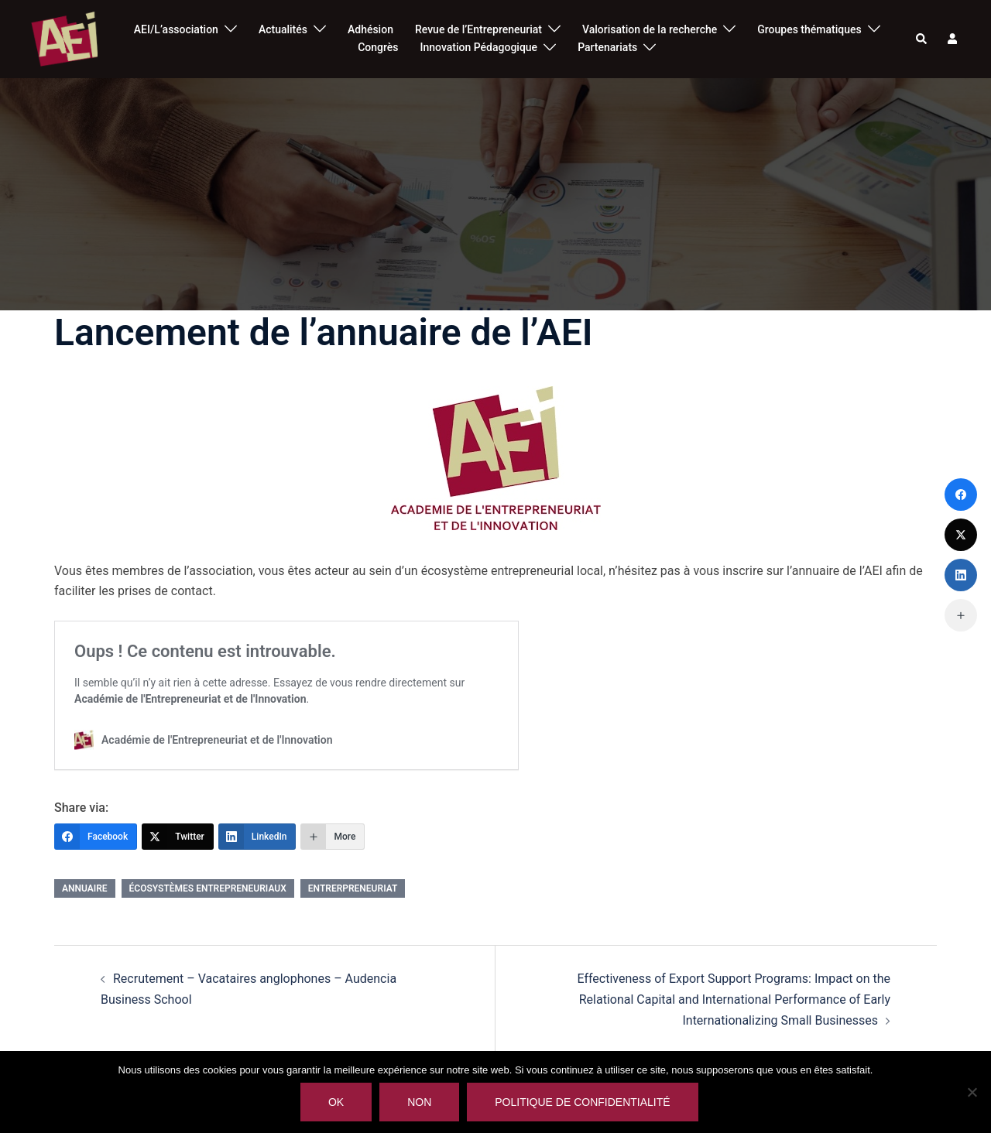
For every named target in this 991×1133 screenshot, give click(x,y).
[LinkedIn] (257, 836)
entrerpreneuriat (353, 888)
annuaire (85, 888)
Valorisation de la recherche (649, 29)
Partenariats (607, 47)
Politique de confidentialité (582, 1102)
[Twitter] (178, 836)
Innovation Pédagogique (479, 47)
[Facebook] (95, 836)
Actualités (283, 29)
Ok (336, 1102)
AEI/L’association (176, 29)
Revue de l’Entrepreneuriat (478, 29)
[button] (922, 39)
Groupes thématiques (809, 29)
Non (419, 1102)
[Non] (971, 1092)
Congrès (378, 47)
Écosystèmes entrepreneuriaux (207, 888)
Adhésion (370, 29)
